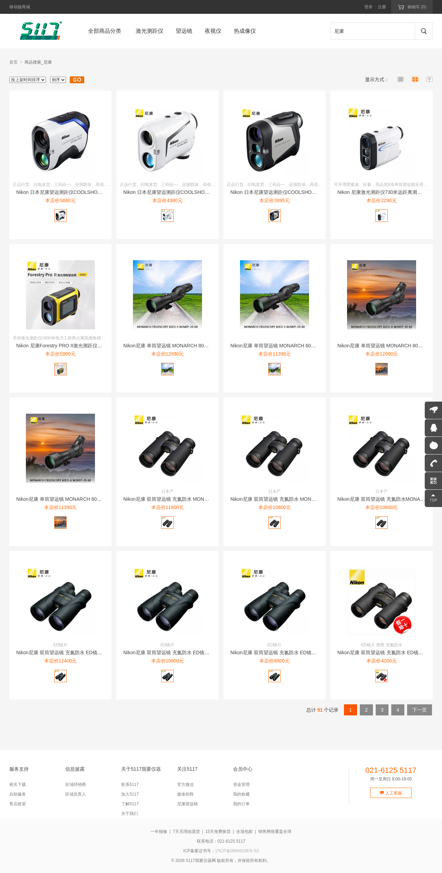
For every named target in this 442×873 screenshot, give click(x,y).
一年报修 (159, 831)
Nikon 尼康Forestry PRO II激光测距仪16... (61, 345)
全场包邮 (244, 831)
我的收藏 (241, 794)
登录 (368, 6)
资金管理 (241, 784)
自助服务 (17, 794)
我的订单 (241, 803)
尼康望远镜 (187, 803)
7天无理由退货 (186, 831)
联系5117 (130, 784)
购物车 (412, 6)
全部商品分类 (104, 31)
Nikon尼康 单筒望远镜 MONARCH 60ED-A (62, 499)
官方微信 (185, 784)
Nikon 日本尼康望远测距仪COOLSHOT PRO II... (68, 192)
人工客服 (391, 793)
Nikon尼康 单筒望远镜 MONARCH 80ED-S (169, 345)
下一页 (419, 710)
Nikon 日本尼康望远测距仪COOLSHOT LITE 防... (176, 192)
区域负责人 (75, 794)
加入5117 (130, 794)
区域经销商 (75, 784)
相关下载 (17, 784)
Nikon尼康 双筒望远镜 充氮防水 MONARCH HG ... (177, 499)
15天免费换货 (218, 831)
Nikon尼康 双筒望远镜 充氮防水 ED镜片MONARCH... (73, 652)
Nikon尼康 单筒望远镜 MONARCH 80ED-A (383, 345)
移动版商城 (19, 6)
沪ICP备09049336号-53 (237, 850)
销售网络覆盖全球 (274, 831)
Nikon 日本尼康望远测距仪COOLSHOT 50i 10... (281, 192)
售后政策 (17, 803)
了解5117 (130, 803)
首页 (13, 62)
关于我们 (129, 813)
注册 (382, 6)
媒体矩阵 (185, 794)
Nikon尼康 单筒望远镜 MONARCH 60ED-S (276, 345)
